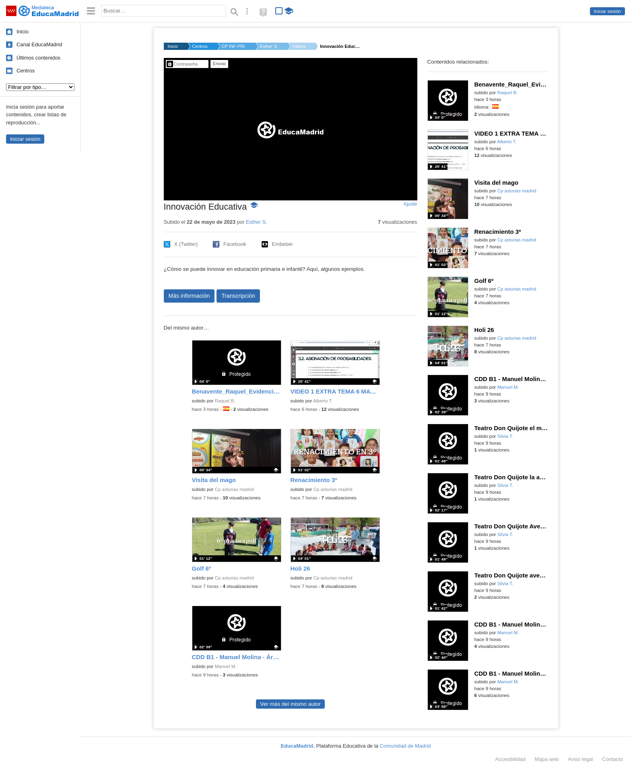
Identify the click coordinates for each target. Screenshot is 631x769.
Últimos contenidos (38, 58)
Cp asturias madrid (234, 489)
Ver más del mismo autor (290, 704)
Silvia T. (505, 436)
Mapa (547, 759)
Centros (25, 71)
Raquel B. (225, 400)
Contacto (612, 759)
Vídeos (299, 46)
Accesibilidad (510, 759)
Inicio (22, 32)
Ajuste (410, 204)
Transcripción (238, 296)
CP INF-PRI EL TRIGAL (234, 46)
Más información (189, 296)
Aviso (580, 759)
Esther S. (269, 46)
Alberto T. (323, 400)
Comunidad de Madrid (405, 746)
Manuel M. (226, 666)
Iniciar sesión (607, 11)
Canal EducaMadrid (39, 44)
